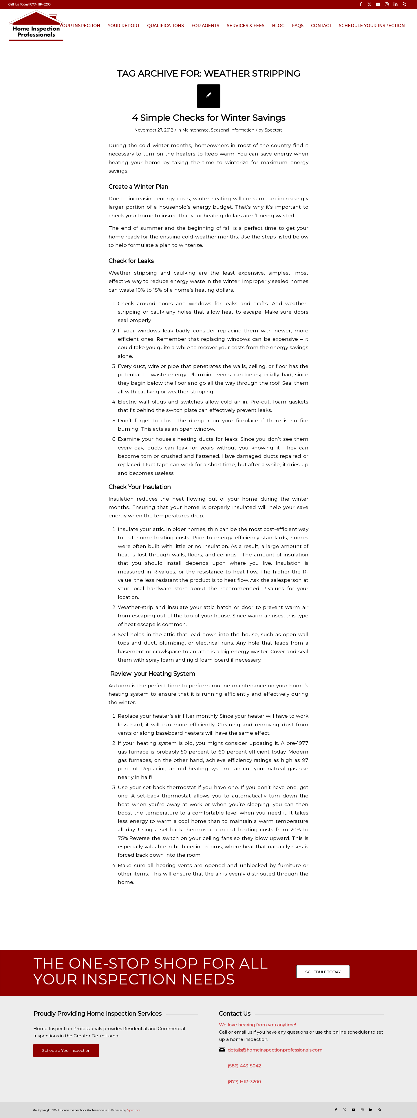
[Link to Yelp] (404, 4)
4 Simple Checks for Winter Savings (208, 117)
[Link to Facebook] (360, 4)
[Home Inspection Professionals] (36, 25)
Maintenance (195, 130)
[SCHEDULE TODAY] (323, 971)
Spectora (274, 130)
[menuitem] (29, 4)
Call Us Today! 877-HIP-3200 (29, 4)
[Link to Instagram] (387, 4)
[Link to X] (369, 4)
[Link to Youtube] (378, 4)
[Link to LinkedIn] (395, 4)
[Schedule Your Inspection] (66, 1050)
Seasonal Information (232, 130)
